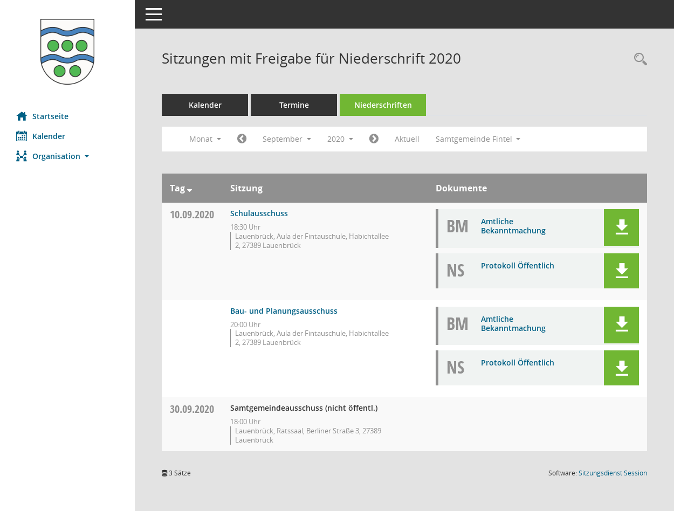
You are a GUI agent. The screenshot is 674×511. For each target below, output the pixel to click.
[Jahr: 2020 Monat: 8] (242, 139)
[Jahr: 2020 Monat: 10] (374, 139)
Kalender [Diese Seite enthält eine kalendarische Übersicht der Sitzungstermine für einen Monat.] (40, 135)
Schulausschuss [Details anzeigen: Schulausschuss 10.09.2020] (259, 213)
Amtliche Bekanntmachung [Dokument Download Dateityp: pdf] (513, 226)
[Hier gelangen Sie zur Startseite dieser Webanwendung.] (67, 52)
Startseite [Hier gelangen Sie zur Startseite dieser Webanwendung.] (42, 116)
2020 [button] (340, 139)
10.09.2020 (192, 214)
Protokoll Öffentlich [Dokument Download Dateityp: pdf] (517, 265)
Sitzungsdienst (613, 473)
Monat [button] (205, 139)
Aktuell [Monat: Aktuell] (407, 139)
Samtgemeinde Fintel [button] (478, 139)
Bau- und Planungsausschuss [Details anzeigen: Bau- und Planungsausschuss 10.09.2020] (284, 311)
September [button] (287, 139)
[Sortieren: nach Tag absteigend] (189, 188)
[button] (67, 156)
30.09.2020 (192, 409)
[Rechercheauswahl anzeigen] (638, 59)
